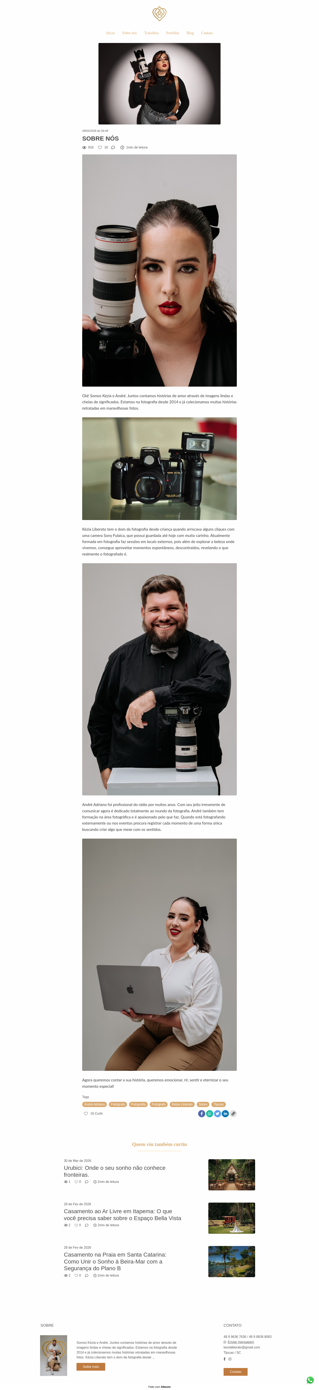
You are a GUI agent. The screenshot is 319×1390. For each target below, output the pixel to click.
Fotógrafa (118, 1104)
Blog (190, 33)
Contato (207, 33)
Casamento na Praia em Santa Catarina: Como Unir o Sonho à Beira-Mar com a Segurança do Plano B (115, 1261)
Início (110, 33)
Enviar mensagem (241, 1342)
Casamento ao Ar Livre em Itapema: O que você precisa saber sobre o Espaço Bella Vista (122, 1214)
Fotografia (138, 1104)
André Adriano (94, 1104)
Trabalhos (151, 33)
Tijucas (218, 1104)
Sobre (203, 1104)
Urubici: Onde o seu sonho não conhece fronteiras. (115, 1171)
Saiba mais (91, 1366)
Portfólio (172, 33)
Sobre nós (129, 33)
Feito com (159, 1386)
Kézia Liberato (182, 1104)
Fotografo (159, 1104)
